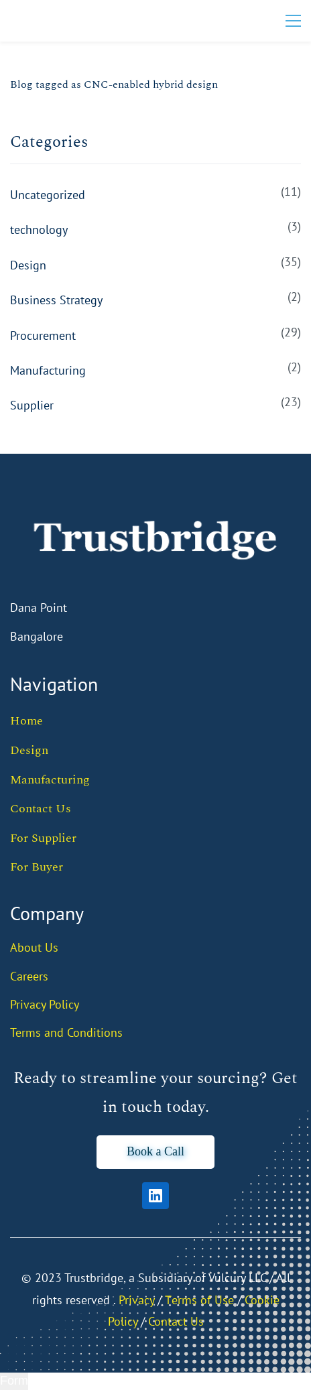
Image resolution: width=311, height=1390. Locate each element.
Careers (29, 976)
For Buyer (36, 867)
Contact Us (40, 809)
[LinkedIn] (155, 1195)
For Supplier (43, 838)
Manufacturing (48, 370)
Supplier (32, 405)
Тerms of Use (199, 1300)
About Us (34, 947)
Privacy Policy (44, 1004)
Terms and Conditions (66, 1032)
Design (28, 265)
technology (39, 229)
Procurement (43, 335)
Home (26, 721)
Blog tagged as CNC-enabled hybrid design (114, 84)
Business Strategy (56, 300)
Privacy (136, 1300)
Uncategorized (47, 194)
